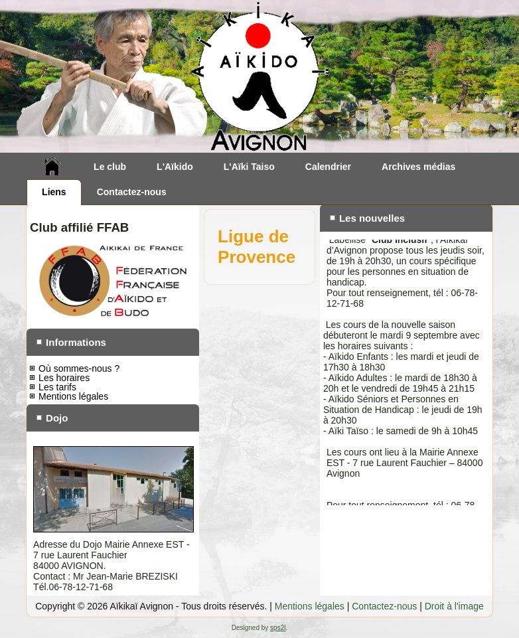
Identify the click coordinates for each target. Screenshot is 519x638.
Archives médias (418, 166)
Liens (54, 192)
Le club (110, 166)
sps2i (277, 627)
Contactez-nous (132, 192)
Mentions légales (73, 396)
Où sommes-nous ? (78, 368)
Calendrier (328, 166)
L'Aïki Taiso (249, 166)
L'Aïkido (175, 166)
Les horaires (64, 377)
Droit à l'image (454, 606)
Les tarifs (57, 387)
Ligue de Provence (256, 246)
